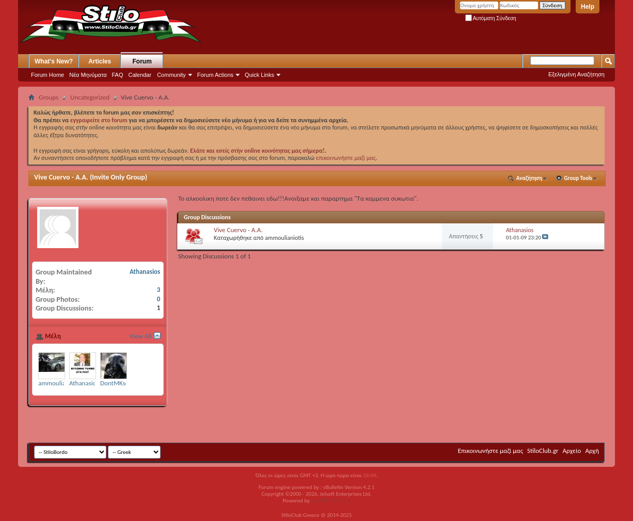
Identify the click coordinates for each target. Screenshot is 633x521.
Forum (142, 61)
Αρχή (592, 450)
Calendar (140, 75)
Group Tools (578, 178)
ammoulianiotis (284, 237)
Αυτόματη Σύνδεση (490, 18)
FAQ (117, 75)
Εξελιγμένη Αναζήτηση (576, 74)
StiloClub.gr (543, 450)
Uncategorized (89, 97)
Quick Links (259, 75)
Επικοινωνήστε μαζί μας (490, 450)
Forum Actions (215, 75)
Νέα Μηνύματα (87, 75)
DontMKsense (119, 383)
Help (587, 6)
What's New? (54, 61)
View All (141, 336)
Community (171, 75)
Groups (48, 97)
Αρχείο (572, 450)
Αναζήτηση (529, 178)
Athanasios (519, 230)
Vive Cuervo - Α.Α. (61, 177)
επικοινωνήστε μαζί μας (346, 157)
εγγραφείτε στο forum (99, 120)
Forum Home (47, 75)
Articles (99, 61)
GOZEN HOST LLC (331, 500)
